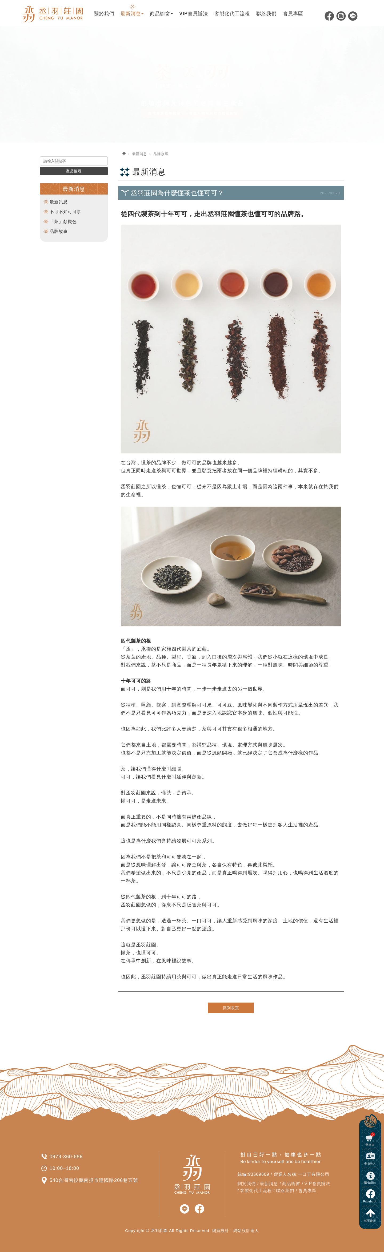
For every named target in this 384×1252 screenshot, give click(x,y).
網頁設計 (220, 1230)
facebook (199, 1209)
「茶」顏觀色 (63, 221)
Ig (341, 16)
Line (353, 16)
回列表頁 (231, 1008)
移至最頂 (370, 1220)
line (184, 1209)
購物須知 (370, 1182)
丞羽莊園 (53, 13)
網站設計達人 (246, 1230)
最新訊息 (59, 202)
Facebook (329, 16)
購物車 (370, 1139)
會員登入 (370, 1163)
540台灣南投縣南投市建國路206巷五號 (94, 1180)
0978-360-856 (66, 1156)
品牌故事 (59, 231)
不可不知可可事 (65, 211)
